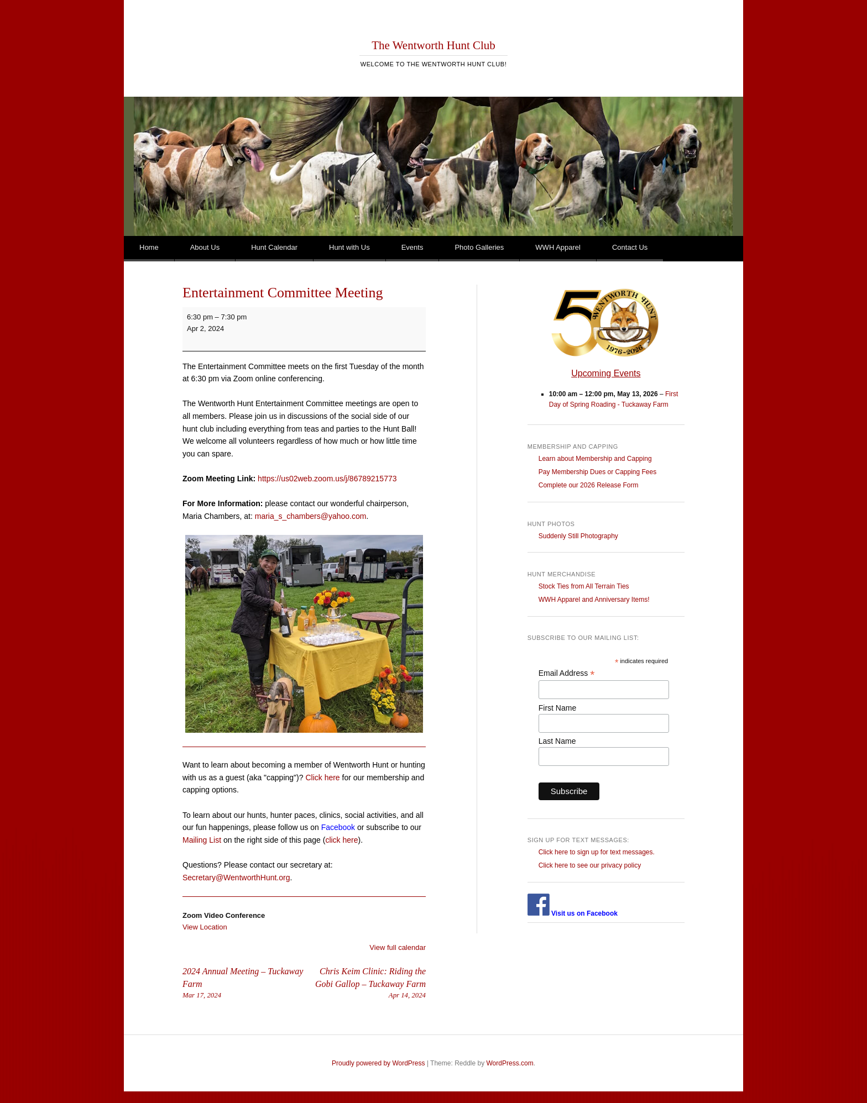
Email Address (567, 673)
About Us (205, 247)
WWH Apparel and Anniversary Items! (594, 599)
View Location (204, 927)
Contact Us (629, 247)
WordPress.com (510, 1063)
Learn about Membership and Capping (595, 459)
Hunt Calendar (274, 247)
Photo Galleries (479, 247)
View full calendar (397, 947)
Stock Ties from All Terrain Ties (584, 586)
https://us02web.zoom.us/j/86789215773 (327, 478)
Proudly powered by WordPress (378, 1063)
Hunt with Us (349, 247)
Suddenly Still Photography (578, 536)
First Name (557, 707)
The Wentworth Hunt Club (433, 45)
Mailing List (201, 840)
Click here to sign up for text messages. (597, 852)
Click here (322, 777)
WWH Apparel (558, 247)
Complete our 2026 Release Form (589, 485)
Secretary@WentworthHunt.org (236, 877)
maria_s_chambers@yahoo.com (311, 516)
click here (341, 840)
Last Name (557, 741)
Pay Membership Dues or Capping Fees (597, 472)
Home (149, 247)
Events (412, 247)
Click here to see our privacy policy (590, 865)
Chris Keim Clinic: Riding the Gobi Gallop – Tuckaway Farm (365, 983)
